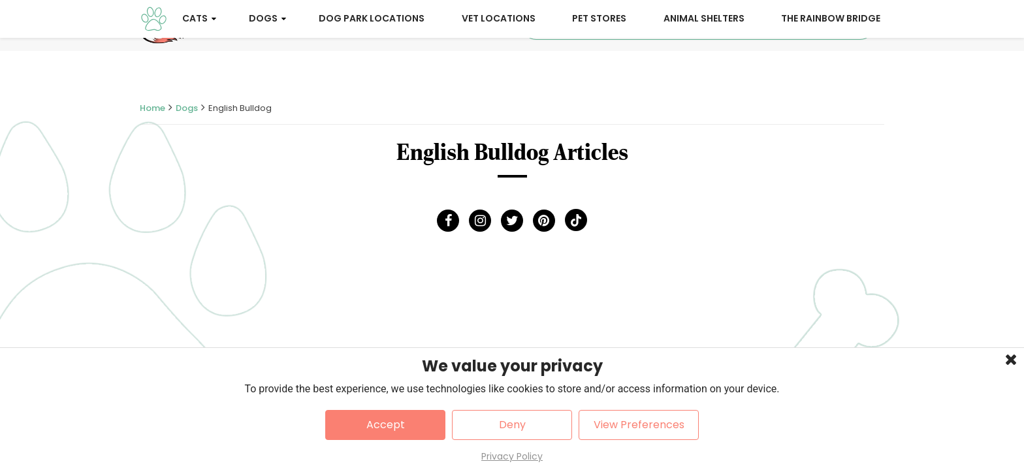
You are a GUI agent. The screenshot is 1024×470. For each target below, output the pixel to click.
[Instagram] (480, 223)
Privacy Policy (512, 456)
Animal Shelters (704, 70)
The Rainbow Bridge (830, 70)
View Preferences (639, 424)
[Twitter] (512, 223)
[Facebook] (448, 223)
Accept (385, 424)
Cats (195, 70)
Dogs (263, 70)
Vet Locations (499, 70)
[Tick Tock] (576, 223)
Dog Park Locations (371, 70)
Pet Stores (599, 70)
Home (152, 110)
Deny (512, 424)
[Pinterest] (544, 223)
